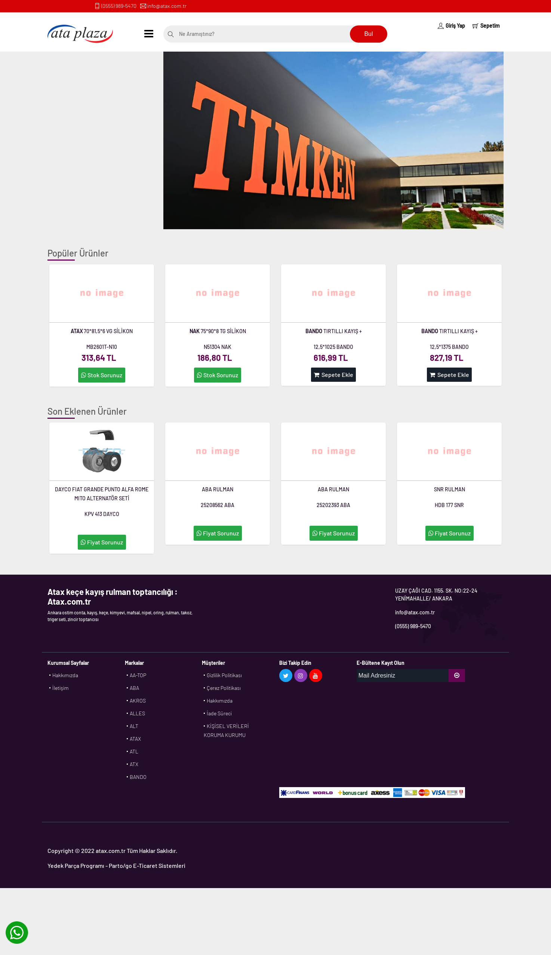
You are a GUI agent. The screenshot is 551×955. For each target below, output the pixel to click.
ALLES (137, 713)
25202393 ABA (333, 505)
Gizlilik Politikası (224, 675)
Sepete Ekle (333, 374)
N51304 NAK (217, 347)
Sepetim (486, 25)
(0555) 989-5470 (118, 6)
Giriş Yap (451, 25)
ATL (134, 751)
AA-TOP (138, 675)
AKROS (138, 700)
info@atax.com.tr (167, 6)
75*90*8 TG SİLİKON (218, 331)
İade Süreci (219, 713)
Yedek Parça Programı (75, 865)
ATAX (135, 739)
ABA (134, 688)
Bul (368, 34)
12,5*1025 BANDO (333, 347)
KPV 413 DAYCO (101, 514)
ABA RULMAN (217, 489)
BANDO (138, 777)
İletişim (60, 688)
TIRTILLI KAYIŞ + (333, 331)
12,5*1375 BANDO (449, 347)
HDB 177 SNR (449, 505)
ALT (134, 726)
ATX (134, 764)
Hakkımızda (65, 675)
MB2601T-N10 (101, 347)
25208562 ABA (217, 505)
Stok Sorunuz (101, 374)
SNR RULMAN (449, 489)
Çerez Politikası (224, 688)
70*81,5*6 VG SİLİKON (102, 331)
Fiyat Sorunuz (102, 542)
